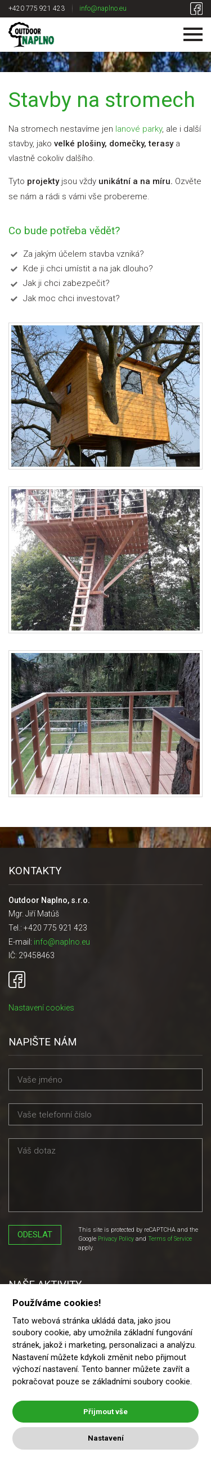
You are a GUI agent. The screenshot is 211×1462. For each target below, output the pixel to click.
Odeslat (34, 1234)
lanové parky (138, 129)
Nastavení (106, 1438)
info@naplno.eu (103, 8)
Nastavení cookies (41, 1007)
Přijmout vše (105, 1411)
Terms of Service (170, 1238)
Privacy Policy (116, 1238)
